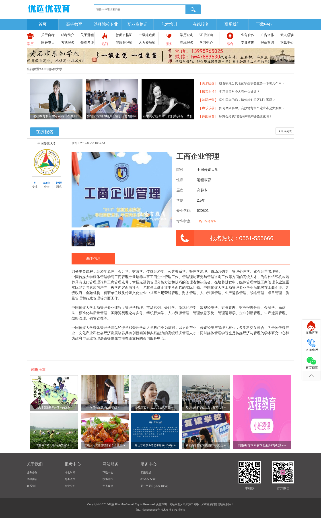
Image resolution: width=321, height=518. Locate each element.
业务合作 (247, 35)
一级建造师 (147, 35)
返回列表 (286, 131)
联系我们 (232, 24)
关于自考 (48, 35)
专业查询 (247, 42)
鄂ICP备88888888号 (148, 509)
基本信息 (93, 258)
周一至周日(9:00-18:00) (154, 485)
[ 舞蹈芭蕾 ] (208, 100)
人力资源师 (147, 42)
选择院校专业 (106, 24)
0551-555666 (148, 479)
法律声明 (32, 479)
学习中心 (206, 42)
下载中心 (264, 24)
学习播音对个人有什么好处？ (239, 91)
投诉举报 (108, 479)
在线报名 (201, 24)
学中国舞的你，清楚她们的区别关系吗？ (247, 100)
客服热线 (145, 472)
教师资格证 (124, 35)
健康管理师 (124, 42)
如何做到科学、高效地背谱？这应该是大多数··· (251, 108)
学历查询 (186, 35)
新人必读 (287, 35)
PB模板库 (179, 509)
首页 (43, 24)
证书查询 (206, 35)
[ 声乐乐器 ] (208, 108)
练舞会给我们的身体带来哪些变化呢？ (245, 116)
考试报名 (67, 42)
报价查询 (267, 42)
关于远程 (87, 35)
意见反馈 (108, 485)
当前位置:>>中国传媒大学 (44, 69)
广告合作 (267, 35)
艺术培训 (169, 24)
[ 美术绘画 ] (208, 83)
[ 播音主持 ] (208, 91)
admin (47, 182)
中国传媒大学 (46, 143)
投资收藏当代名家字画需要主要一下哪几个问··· (251, 83)
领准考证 (87, 42)
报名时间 (70, 472)
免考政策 (70, 479)
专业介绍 (70, 485)
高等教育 (74, 24)
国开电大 (48, 42)
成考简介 (67, 35)
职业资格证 (138, 24)
